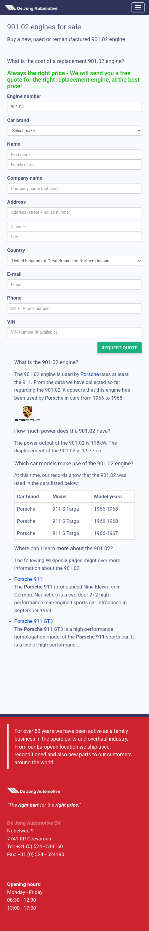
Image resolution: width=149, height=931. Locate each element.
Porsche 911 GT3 (33, 621)
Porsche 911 (28, 579)
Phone (14, 298)
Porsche (90, 374)
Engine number (24, 96)
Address (16, 202)
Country (16, 250)
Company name (24, 178)
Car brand (18, 120)
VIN (11, 322)
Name (13, 144)
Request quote (119, 347)
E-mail (14, 274)
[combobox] (14, 308)
